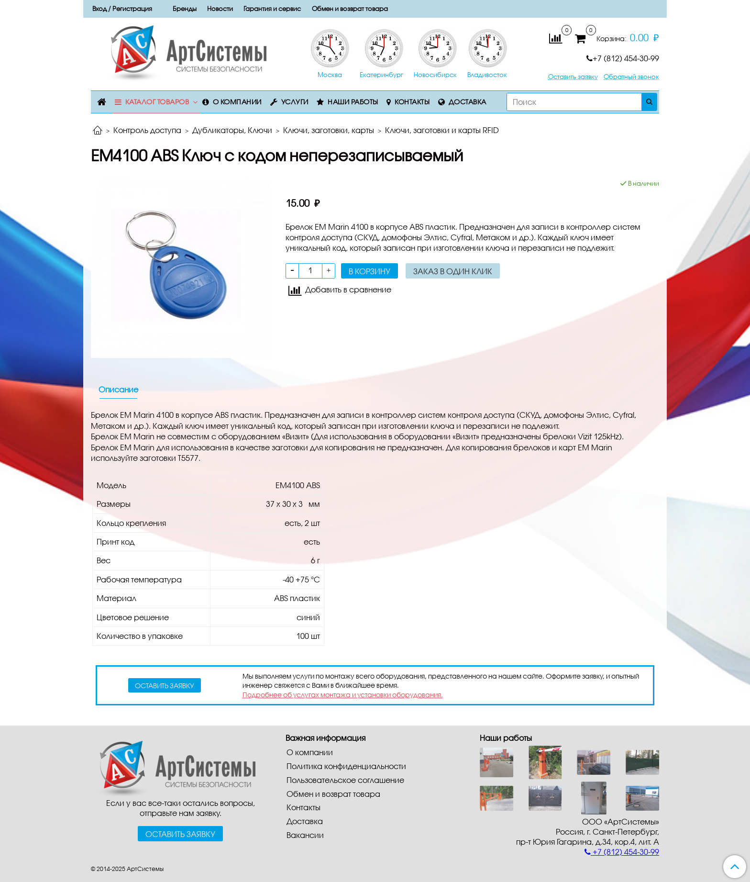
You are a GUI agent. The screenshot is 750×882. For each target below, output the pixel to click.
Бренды (185, 8)
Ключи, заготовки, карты (328, 129)
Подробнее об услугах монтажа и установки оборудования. (343, 695)
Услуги (295, 102)
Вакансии (305, 834)
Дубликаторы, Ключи (232, 129)
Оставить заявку (573, 77)
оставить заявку (164, 685)
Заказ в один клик (452, 271)
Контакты (412, 102)
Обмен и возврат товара (350, 8)
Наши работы (353, 102)
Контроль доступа (147, 129)
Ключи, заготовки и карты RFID (442, 129)
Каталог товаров (157, 102)
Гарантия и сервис (272, 8)
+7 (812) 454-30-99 (622, 58)
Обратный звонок (631, 77)
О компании (237, 102)
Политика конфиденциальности (346, 765)
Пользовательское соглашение (345, 779)
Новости (220, 8)
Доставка (467, 102)
